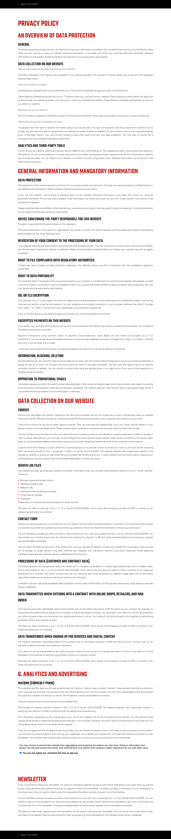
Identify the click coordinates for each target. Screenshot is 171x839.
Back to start (28, 4)
